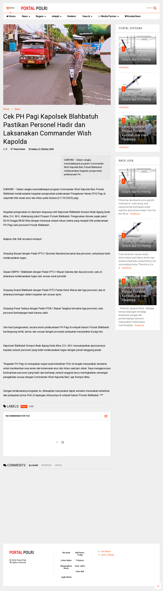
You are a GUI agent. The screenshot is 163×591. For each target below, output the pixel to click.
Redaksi (71, 16)
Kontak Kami (133, 16)
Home (10, 16)
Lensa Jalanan (107, 555)
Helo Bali (80, 571)
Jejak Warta (66, 577)
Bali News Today (79, 554)
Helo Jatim (80, 566)
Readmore (124, 67)
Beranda (66, 553)
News (26, 16)
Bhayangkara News (66, 567)
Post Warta (106, 551)
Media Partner (108, 16)
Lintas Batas (66, 560)
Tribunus (80, 560)
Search (87, 16)
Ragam (41, 16)
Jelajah (56, 16)
